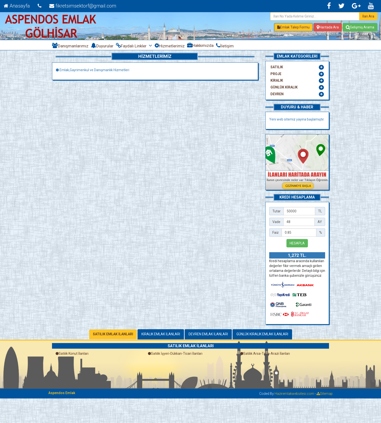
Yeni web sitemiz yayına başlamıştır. (296, 119)
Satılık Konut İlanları (72, 353)
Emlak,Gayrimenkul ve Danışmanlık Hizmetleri (92, 70)
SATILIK (276, 67)
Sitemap (325, 394)
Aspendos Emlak (61, 393)
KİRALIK (276, 80)
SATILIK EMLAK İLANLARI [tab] (113, 334)
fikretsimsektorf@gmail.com (82, 6)
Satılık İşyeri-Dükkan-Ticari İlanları (175, 353)
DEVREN (277, 94)
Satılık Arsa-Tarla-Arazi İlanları (265, 353)
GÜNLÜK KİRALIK (284, 87)
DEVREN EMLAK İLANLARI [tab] (208, 334)
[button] (293, 27)
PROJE (275, 74)
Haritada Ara (328, 27)
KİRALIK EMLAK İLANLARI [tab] (160, 334)
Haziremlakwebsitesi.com (294, 394)
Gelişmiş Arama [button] (360, 27)
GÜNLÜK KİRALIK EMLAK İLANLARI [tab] (262, 334)
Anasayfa (17, 6)
